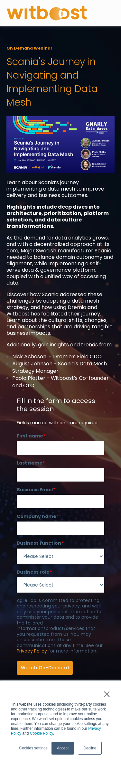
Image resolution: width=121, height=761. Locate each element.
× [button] (106, 694)
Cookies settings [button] (33, 748)
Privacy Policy (32, 651)
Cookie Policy (41, 733)
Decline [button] (89, 748)
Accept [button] (63, 748)
